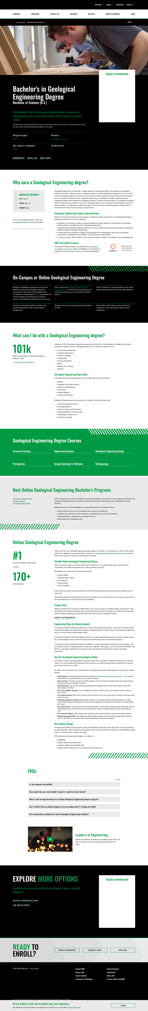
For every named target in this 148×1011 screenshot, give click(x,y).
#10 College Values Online (22, 503)
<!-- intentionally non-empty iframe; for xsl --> (20, 598)
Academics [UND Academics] (16, 14)
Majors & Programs (113, 14)
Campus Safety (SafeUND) (116, 979)
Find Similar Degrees (21, 905)
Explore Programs (113, 969)
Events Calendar (81, 975)
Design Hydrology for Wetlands (72, 464)
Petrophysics (31, 464)
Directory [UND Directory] (120, 5)
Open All (117, 779)
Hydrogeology (114, 464)
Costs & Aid (32, 158)
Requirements (18, 158)
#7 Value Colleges (19, 501)
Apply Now (123, 950)
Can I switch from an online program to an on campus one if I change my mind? (74, 807)
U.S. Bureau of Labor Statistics (24, 362)
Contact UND (80, 969)
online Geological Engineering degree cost (109, 553)
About (133, 14)
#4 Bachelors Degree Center (22, 499)
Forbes (16, 566)
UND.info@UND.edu (20, 968)
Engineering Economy (72, 451)
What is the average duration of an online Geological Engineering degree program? (74, 800)
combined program (65, 237)
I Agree (128, 1005)
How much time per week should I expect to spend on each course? (74, 792)
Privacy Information (74, 1007)
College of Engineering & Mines (25, 900)
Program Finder (21, 22)
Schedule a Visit (94, 950)
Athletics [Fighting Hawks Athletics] (91, 14)
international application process (23, 222)
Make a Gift (111, 975)
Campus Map (80, 972)
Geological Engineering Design (114, 451)
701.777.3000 (34, 968)
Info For (99, 5)
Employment (111, 972)
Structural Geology (31, 451)
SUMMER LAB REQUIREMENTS (65, 617)
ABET (37, 294)
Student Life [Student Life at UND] (54, 14)
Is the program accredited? (74, 785)
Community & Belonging (84, 979)
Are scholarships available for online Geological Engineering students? (74, 815)
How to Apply (45, 158)
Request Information (67, 950)
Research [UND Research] (73, 14)
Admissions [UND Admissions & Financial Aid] (35, 14)
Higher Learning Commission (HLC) (111, 676)
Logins (109, 5)
